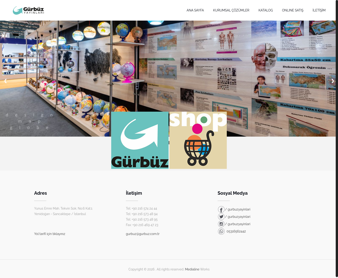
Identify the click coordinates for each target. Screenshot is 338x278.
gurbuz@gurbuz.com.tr (143, 234)
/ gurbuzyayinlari (234, 209)
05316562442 (232, 231)
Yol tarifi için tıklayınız (49, 234)
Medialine (192, 269)
